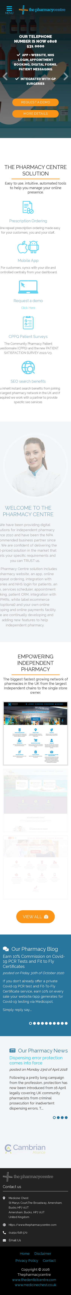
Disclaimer (42, 1254)
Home (25, 1254)
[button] (5, 76)
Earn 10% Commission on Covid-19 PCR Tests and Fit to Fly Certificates (34, 961)
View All (35, 916)
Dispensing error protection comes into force (36, 1060)
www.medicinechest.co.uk (35, 1285)
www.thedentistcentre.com (34, 1280)
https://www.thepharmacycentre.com (32, 1224)
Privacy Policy (26, 1261)
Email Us (15, 1240)
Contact (49, 1261)
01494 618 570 (18, 1232)
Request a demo (35, 102)
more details (35, 113)
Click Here (22, 308)
